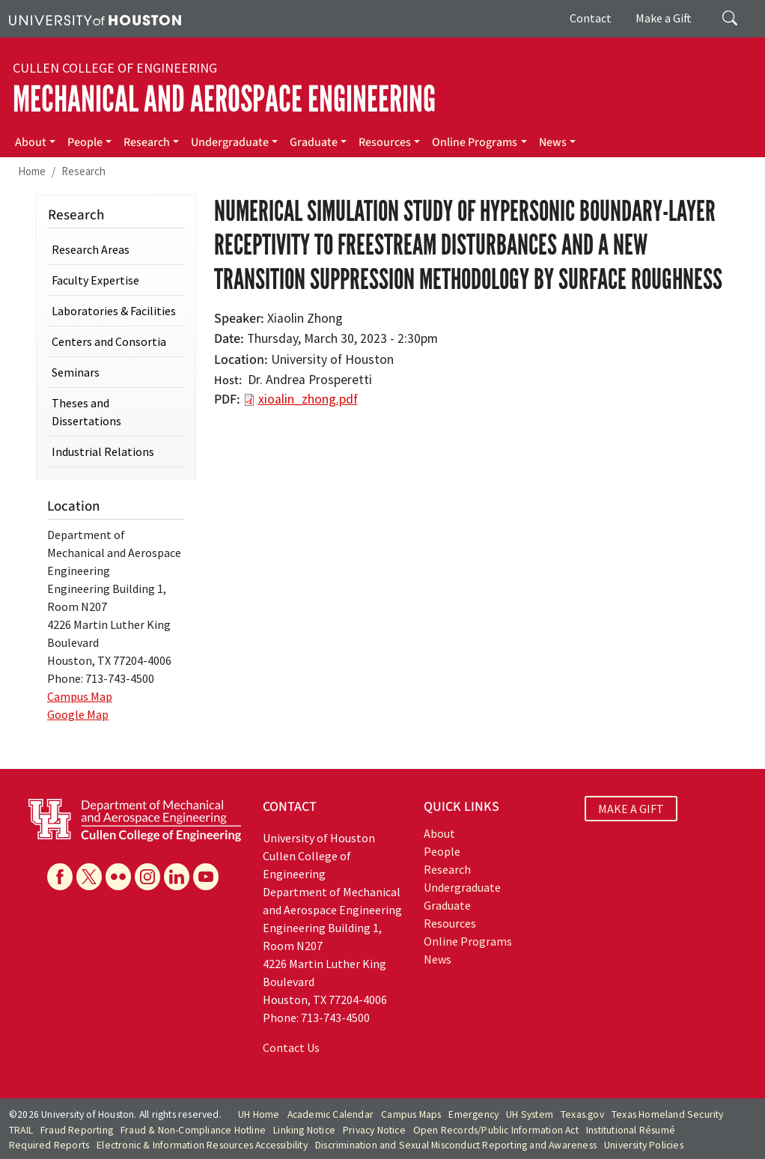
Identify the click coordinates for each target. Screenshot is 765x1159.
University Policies (643, 1145)
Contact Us (291, 1047)
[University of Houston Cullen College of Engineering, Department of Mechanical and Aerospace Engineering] (134, 818)
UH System (529, 1114)
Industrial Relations (103, 451)
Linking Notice (304, 1130)
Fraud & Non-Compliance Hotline (193, 1130)
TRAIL (21, 1130)
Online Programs (474, 142)
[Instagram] (147, 876)
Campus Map (79, 696)
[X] (89, 876)
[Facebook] (60, 876)
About (30, 142)
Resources (385, 142)
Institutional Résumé (630, 1130)
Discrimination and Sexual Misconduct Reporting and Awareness (456, 1145)
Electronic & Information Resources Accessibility (202, 1145)
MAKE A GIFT (631, 808)
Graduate (314, 142)
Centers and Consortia (109, 341)
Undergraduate (230, 142)
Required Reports (49, 1145)
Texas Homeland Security (668, 1114)
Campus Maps (411, 1114)
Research (147, 142)
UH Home (258, 1114)
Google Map (78, 714)
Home (32, 171)
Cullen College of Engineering (115, 68)
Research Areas (90, 249)
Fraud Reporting (76, 1130)
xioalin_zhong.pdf (308, 399)
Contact (591, 17)
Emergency (473, 1114)
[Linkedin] (176, 876)
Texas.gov (582, 1114)
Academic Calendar (330, 1114)
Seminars (76, 372)
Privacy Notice (374, 1130)
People (85, 142)
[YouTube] (206, 876)
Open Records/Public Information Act (496, 1130)
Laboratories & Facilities (114, 310)
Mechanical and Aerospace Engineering (224, 99)
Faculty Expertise (95, 280)
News (553, 142)
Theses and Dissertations (86, 411)
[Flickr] (118, 876)
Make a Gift (664, 17)
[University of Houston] (95, 18)
